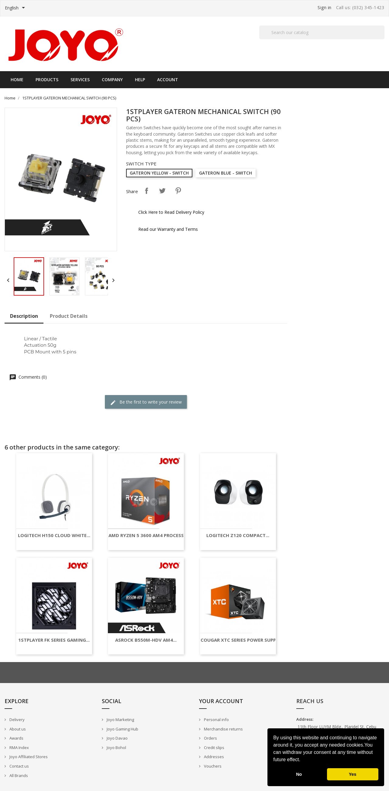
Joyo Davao (117, 738)
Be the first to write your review (146, 402)
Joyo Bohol (116, 747)
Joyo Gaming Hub (122, 729)
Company (112, 79)
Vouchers (212, 766)
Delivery (17, 719)
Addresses (213, 756)
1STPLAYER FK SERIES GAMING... (54, 640)
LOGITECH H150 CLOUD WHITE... (54, 535)
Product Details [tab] (69, 316)
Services (80, 79)
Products (47, 79)
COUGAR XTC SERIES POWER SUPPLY (241, 640)
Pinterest (178, 191)
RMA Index (19, 747)
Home (17, 79)
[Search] (321, 32)
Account (167, 79)
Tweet (162, 191)
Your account (221, 701)
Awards (16, 738)
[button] (302, 760)
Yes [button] (352, 774)
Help (140, 79)
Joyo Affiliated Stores (28, 756)
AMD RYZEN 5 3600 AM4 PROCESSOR (149, 535)
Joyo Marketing (120, 719)
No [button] (299, 774)
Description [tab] (24, 316)
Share (146, 191)
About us (17, 729)
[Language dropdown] (16, 8)
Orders (210, 738)
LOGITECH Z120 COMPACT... (237, 535)
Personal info (216, 719)
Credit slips (213, 747)
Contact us (19, 766)
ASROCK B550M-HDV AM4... (146, 640)
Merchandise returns (223, 729)
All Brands (18, 775)
